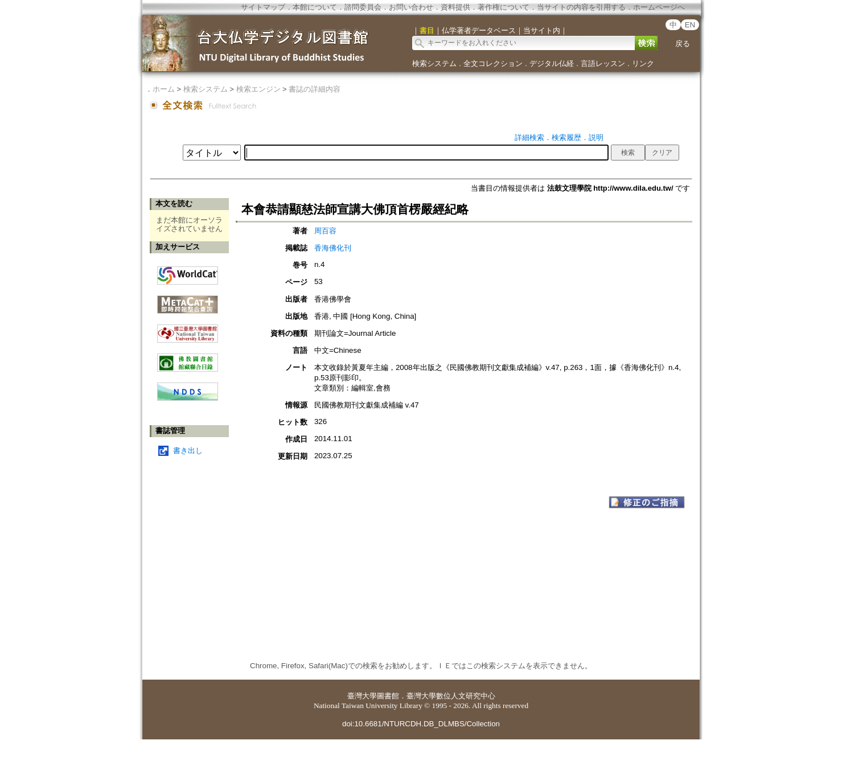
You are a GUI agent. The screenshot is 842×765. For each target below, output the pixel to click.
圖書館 (388, 696)
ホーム (164, 89)
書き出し (188, 450)
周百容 (325, 231)
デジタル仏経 (551, 63)
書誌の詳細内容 (314, 89)
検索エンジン (258, 89)
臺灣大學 (362, 696)
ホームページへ (659, 7)
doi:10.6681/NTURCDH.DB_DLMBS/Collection (421, 723)
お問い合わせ (411, 7)
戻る (682, 43)
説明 (596, 137)
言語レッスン (603, 63)
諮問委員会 (362, 7)
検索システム (434, 63)
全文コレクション (493, 63)
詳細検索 (529, 137)
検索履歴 (566, 137)
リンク (643, 63)
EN (690, 24)
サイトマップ (263, 7)
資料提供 (455, 7)
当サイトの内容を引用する (581, 7)
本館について (315, 7)
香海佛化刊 (332, 248)
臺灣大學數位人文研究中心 (450, 696)
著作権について (503, 7)
